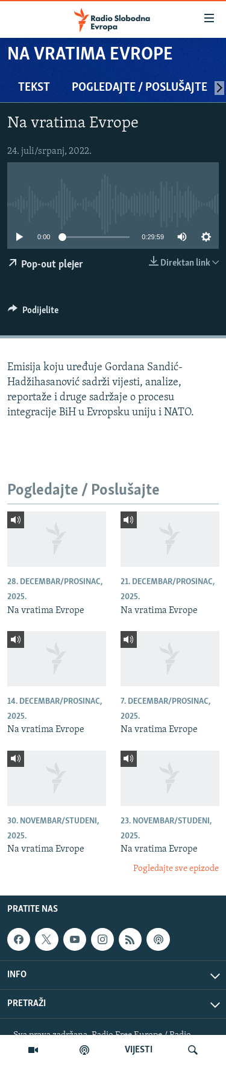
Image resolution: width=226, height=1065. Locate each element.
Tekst (34, 88)
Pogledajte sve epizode (176, 868)
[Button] (33, 313)
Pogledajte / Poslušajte (139, 88)
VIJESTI (138, 1050)
